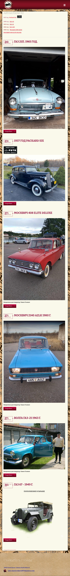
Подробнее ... (10, 131)
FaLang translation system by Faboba (10, 549)
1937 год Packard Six (29, 140)
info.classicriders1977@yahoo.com (21, 571)
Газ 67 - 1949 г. (23, 484)
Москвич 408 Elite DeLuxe (33, 213)
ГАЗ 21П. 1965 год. (26, 41)
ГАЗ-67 (12, 21)
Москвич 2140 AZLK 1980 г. (32, 315)
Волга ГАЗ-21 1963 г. (27, 418)
